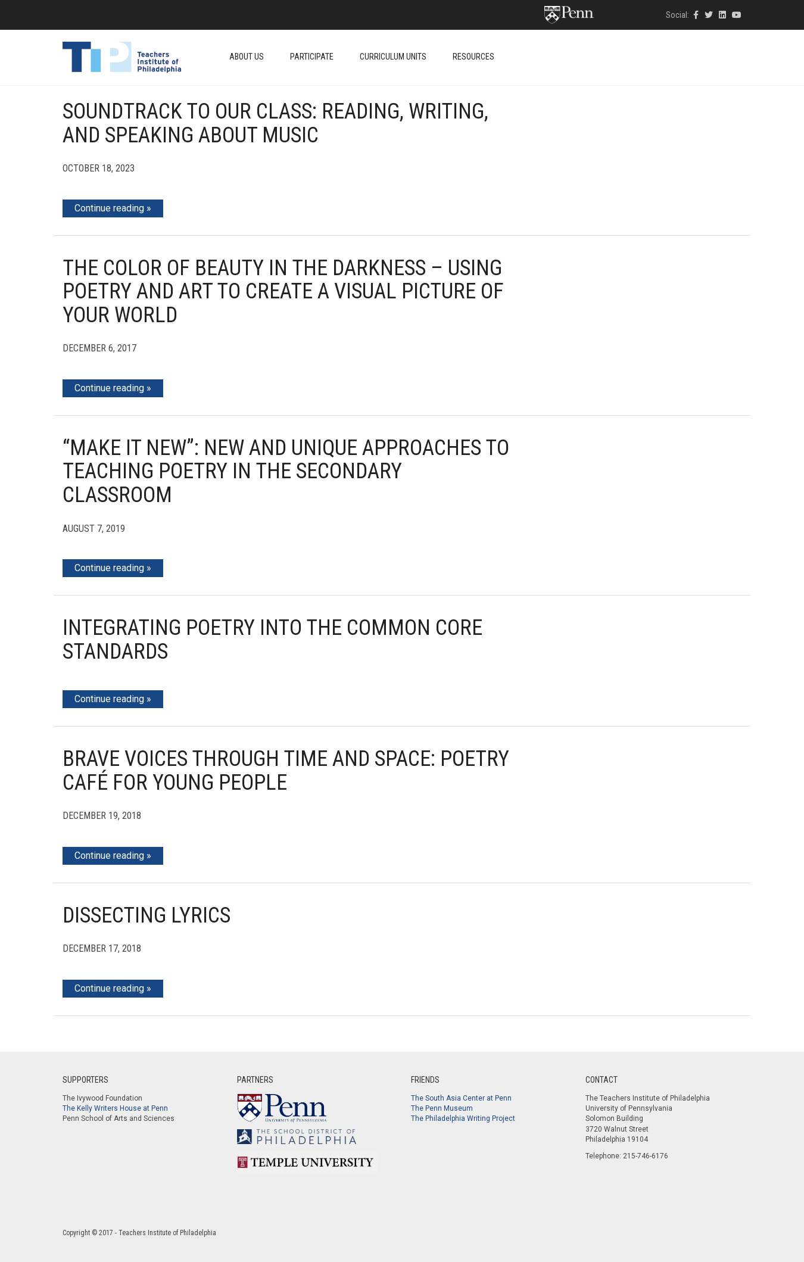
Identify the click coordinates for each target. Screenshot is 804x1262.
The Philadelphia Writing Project (463, 1118)
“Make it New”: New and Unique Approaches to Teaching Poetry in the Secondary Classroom (286, 471)
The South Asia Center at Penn (461, 1098)
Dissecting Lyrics (146, 915)
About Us (246, 56)
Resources (473, 56)
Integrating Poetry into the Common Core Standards (272, 639)
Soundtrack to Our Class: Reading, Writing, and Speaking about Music (275, 123)
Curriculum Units (393, 56)
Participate (312, 56)
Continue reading (109, 208)
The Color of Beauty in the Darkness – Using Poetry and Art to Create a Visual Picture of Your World (283, 291)
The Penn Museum (442, 1108)
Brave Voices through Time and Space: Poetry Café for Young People (286, 770)
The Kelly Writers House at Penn (115, 1108)
